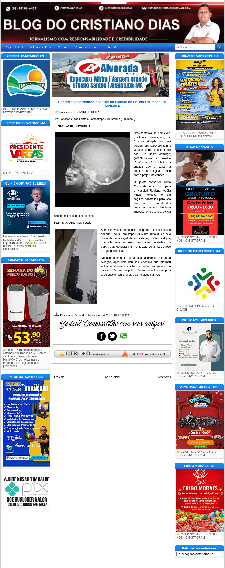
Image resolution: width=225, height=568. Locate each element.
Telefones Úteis (40, 47)
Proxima (59, 377)
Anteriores (164, 377)
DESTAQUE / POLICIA (86, 112)
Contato (63, 47)
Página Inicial (14, 47)
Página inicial (111, 377)
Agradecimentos (86, 47)
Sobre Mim (112, 47)
